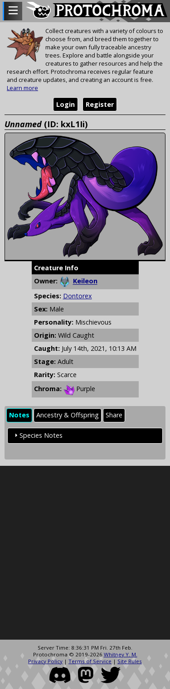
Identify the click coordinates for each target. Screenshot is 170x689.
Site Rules (129, 661)
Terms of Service (90, 661)
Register (100, 104)
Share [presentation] (114, 415)
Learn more (22, 88)
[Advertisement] (85, 553)
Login (65, 104)
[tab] (19, 415)
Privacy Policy (45, 661)
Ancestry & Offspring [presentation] (67, 415)
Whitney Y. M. (120, 654)
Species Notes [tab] (37, 435)
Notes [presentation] (19, 415)
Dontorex (77, 296)
